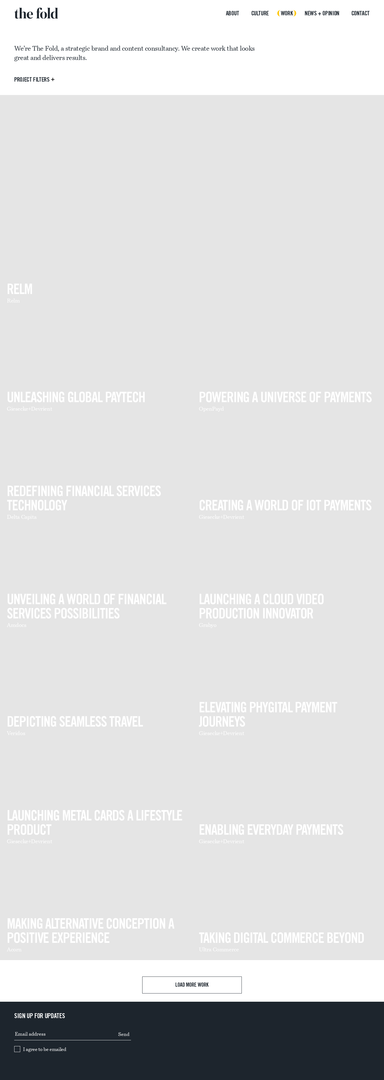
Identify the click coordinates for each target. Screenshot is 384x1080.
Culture (260, 13)
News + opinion (322, 13)
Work (287, 13)
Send (123, 1034)
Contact (360, 13)
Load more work (192, 985)
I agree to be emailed (44, 1049)
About (232, 13)
